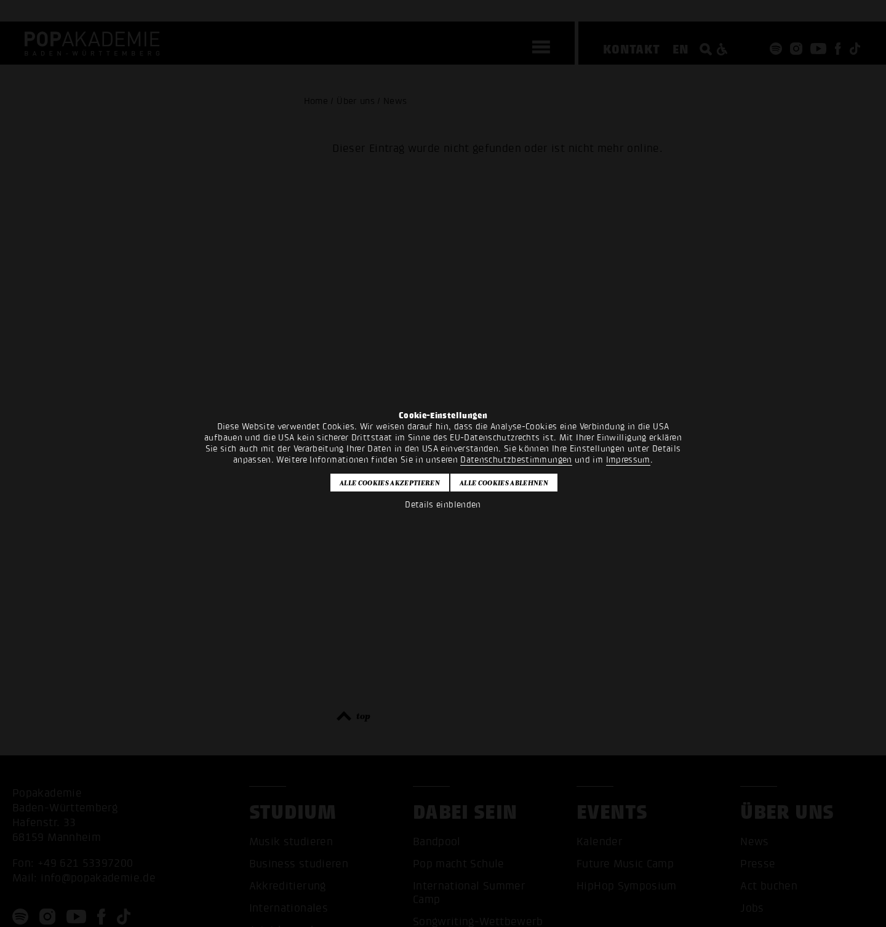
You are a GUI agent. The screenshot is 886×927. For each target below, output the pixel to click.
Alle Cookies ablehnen (504, 483)
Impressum (628, 460)
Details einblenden (443, 504)
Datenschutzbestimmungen (516, 460)
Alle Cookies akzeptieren (390, 483)
